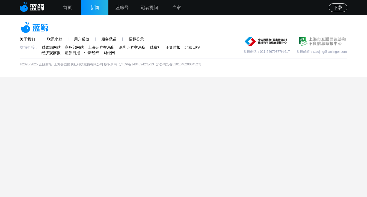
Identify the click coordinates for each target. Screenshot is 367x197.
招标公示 (136, 39)
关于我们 (27, 39)
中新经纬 (91, 53)
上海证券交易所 (101, 47)
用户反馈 (81, 39)
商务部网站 (74, 47)
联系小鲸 (54, 39)
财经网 (109, 53)
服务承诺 (109, 39)
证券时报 (172, 47)
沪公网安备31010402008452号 (178, 64)
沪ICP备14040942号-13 (136, 64)
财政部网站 (51, 47)
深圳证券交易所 (132, 47)
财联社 (155, 47)
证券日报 (72, 53)
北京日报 (192, 47)
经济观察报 (51, 53)
